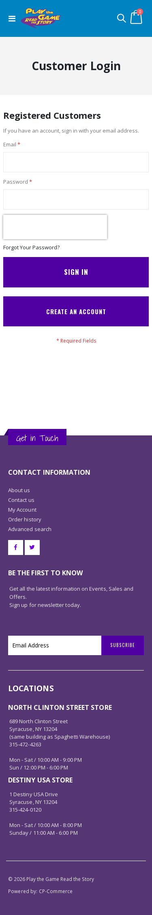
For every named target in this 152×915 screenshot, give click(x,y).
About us (19, 490)
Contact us (21, 500)
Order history (24, 519)
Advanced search (29, 529)
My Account (22, 509)
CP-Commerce (56, 891)
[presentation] (55, 227)
